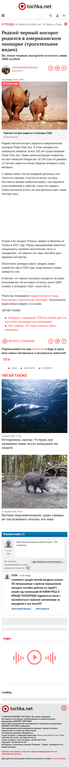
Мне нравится (42, 609)
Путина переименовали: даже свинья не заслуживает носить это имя (33, 517)
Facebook (38, 349)
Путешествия (10, 84)
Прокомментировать (21, 609)
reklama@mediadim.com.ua (48, 735)
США (14, 368)
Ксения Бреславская (24, 67)
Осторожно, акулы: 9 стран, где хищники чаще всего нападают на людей (30, 443)
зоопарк (29, 368)
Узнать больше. (59, 759)
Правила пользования (11, 752)
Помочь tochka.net (30, 24)
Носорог (47, 368)
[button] (57, 15)
